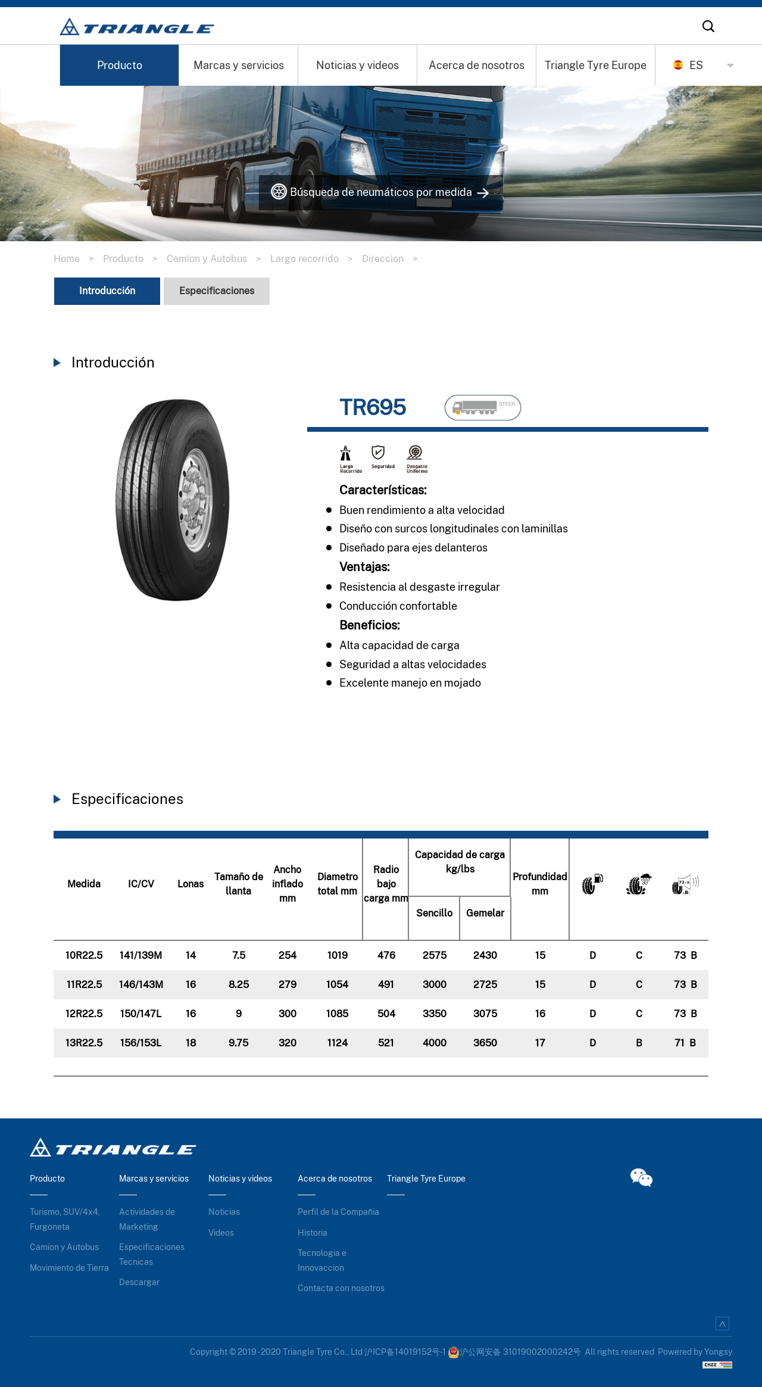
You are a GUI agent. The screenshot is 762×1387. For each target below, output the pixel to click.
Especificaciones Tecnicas (152, 1251)
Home (78, 255)
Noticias (224, 1209)
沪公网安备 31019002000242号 (514, 1349)
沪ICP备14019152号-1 (405, 1349)
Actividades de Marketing (147, 1216)
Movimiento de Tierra (69, 1265)
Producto (119, 65)
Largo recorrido (316, 255)
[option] (172, 503)
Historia (312, 1230)
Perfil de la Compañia (338, 1209)
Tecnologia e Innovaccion (322, 1257)
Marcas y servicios (238, 65)
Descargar (139, 1279)
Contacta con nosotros (341, 1285)
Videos (221, 1230)
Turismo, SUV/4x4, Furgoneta (65, 1216)
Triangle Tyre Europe (596, 65)
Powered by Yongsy (695, 1349)
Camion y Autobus (218, 255)
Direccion (394, 255)
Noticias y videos (357, 65)
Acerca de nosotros (476, 65)
